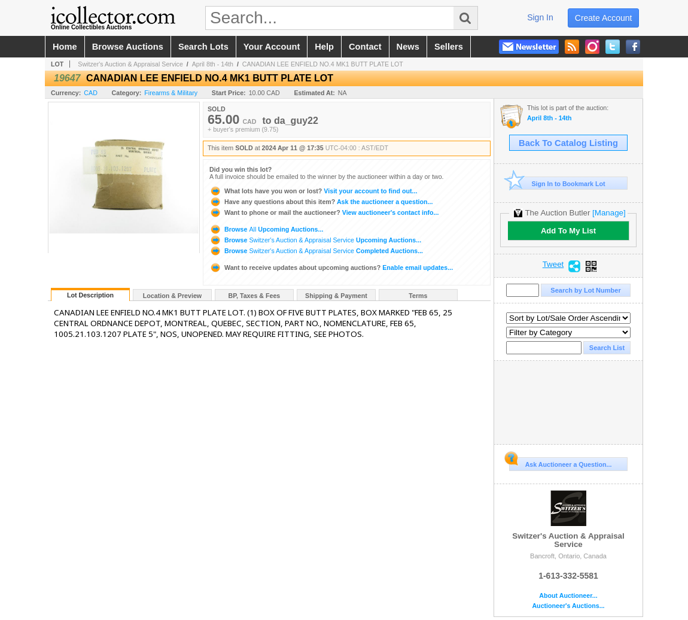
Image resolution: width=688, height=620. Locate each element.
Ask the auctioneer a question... (321, 201)
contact (365, 46)
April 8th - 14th (212, 64)
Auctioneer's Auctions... (568, 606)
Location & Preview (172, 295)
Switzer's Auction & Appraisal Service (130, 64)
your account (271, 46)
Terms (418, 295)
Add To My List (568, 230)
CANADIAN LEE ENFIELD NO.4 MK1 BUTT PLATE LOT (322, 64)
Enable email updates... (331, 267)
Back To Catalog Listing (568, 143)
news (408, 46)
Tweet (553, 264)
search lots (203, 46)
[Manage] (609, 212)
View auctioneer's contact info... (324, 212)
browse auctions (127, 46)
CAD (91, 92)
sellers (448, 46)
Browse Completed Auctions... (316, 250)
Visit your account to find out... (313, 190)
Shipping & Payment (336, 295)
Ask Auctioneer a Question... (560, 462)
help (324, 46)
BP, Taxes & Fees (255, 295)
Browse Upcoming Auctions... (266, 229)
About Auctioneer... (568, 595)
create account (603, 18)
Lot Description (90, 295)
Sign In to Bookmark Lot (557, 183)
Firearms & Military (170, 92)
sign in (540, 17)
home (65, 46)
